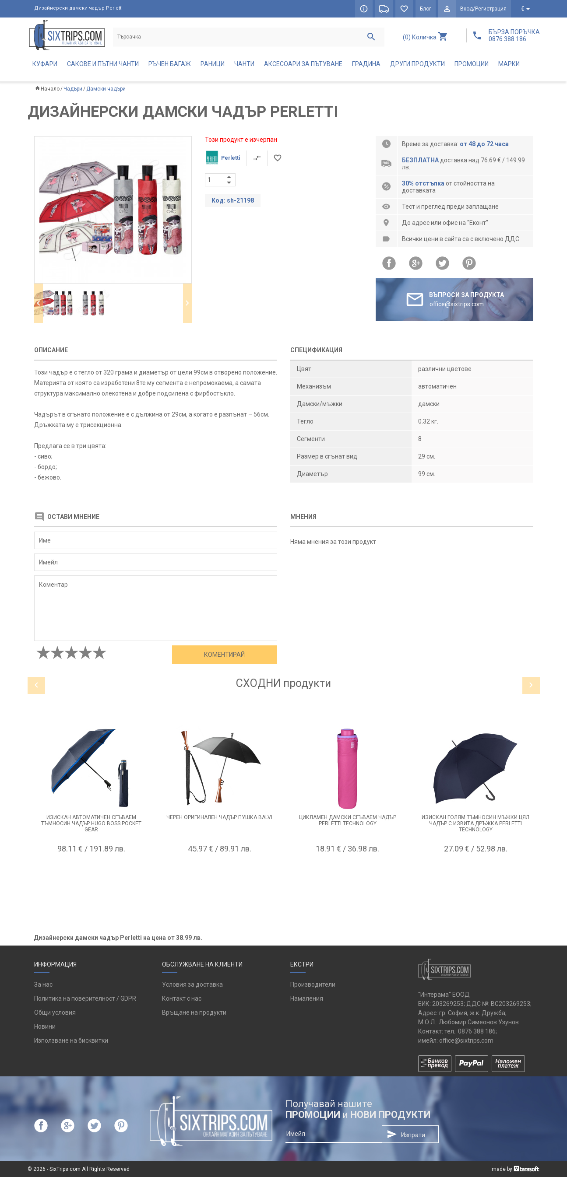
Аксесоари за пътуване (303, 63)
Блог (425, 9)
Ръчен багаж (169, 63)
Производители (312, 984)
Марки (509, 63)
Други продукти (417, 63)
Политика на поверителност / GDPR (85, 998)
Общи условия (55, 1012)
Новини (45, 1026)
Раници (213, 63)
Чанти (244, 63)
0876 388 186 (477, 1031)
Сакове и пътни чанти (103, 63)
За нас (43, 984)
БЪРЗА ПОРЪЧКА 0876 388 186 (514, 35)
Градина (366, 63)
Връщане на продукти (194, 1012)
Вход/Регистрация (483, 9)
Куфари (44, 63)
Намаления (306, 998)
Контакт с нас (181, 998)
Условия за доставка (192, 984)
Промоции (471, 63)
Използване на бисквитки (71, 1040)
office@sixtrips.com (466, 1040)
